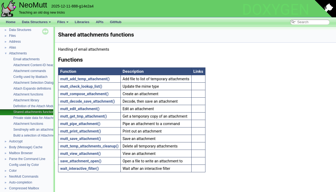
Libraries (82, 22)
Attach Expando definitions (32, 88)
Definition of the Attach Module (35, 106)
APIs (99, 22)
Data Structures (36, 22)
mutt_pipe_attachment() (80, 124)
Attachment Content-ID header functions (41, 65)
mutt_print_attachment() (80, 131)
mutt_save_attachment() (80, 139)
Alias (12, 47)
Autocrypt (16, 141)
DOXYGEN (275, 10)
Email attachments (26, 59)
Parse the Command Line (27, 159)
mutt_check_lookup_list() (81, 86)
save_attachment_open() (80, 161)
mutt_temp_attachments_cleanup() (89, 146)
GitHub (115, 22)
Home (10, 22)
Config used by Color (24, 165)
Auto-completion (20, 182)
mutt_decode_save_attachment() (87, 101)
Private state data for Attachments (37, 118)
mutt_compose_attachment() (84, 94)
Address (15, 41)
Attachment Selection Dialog (33, 83)
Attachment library (26, 100)
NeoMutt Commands (23, 176)
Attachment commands (29, 71)
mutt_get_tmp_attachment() (83, 116)
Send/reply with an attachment (34, 129)
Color (13, 171)
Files (62, 22)
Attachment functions (28, 94)
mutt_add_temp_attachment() (85, 79)
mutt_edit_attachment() (79, 109)
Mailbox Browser (21, 153)
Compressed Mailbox (24, 188)
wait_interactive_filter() (79, 168)
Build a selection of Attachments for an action (45, 135)
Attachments (18, 53)
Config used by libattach (30, 77)
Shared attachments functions (34, 112)
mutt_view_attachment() (80, 153)
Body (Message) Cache (25, 147)
